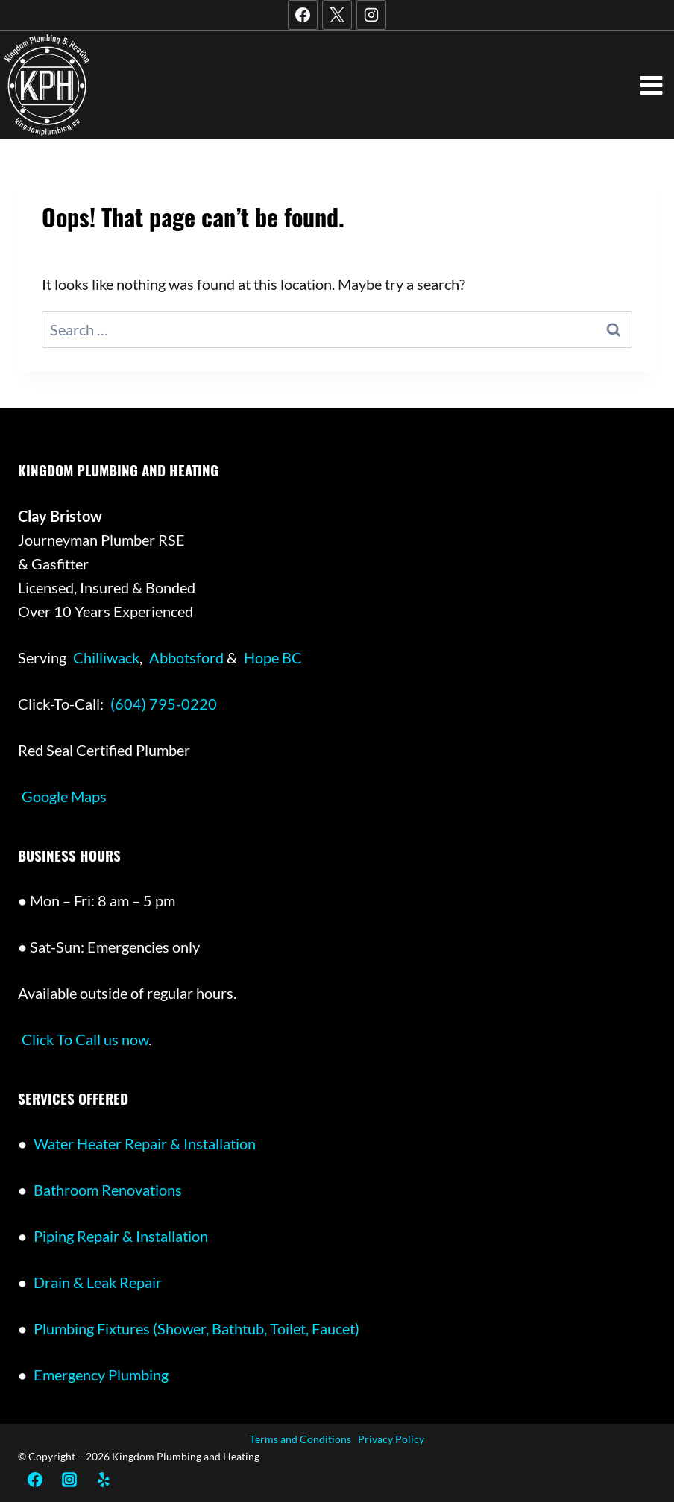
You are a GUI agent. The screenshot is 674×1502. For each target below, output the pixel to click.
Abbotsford (188, 657)
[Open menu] (651, 85)
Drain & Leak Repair (98, 1282)
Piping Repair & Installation (121, 1236)
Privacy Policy (391, 1439)
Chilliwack (106, 657)
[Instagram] (371, 15)
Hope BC (273, 657)
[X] (337, 15)
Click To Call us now (85, 1039)
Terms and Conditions (300, 1439)
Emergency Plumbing (101, 1374)
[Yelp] (101, 1480)
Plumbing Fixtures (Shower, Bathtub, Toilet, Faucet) (196, 1328)
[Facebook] (303, 15)
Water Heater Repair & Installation (145, 1143)
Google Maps (64, 796)
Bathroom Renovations (108, 1190)
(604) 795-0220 (163, 704)
